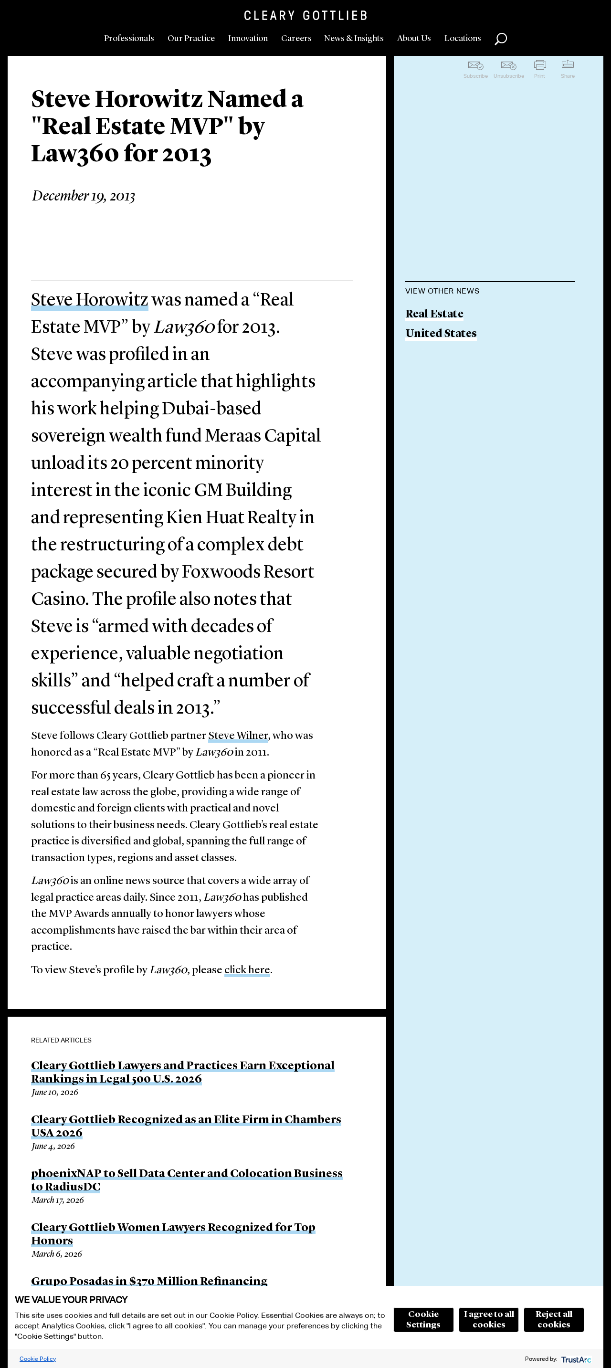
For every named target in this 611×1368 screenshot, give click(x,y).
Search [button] (501, 39)
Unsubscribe (509, 76)
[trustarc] (575, 1359)
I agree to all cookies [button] (489, 1319)
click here (247, 970)
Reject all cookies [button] (554, 1319)
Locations (462, 38)
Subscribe (476, 76)
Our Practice (191, 38)
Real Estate (434, 314)
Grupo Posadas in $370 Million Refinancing (149, 1282)
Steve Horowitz (89, 301)
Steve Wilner (238, 736)
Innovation (248, 38)
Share (568, 76)
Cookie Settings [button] (423, 1319)
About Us (414, 38)
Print (539, 76)
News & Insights (354, 38)
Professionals (129, 38)
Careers (296, 38)
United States (441, 334)
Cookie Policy (38, 1358)
